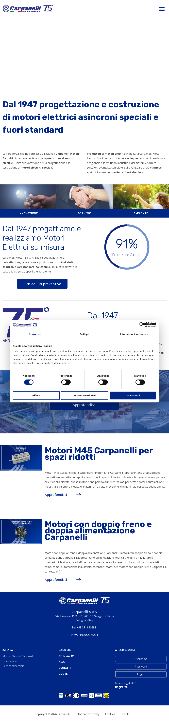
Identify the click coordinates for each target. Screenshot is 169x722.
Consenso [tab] (35, 334)
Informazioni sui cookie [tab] (134, 334)
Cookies (110, 714)
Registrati (121, 687)
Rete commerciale (13, 666)
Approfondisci (84, 404)
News (62, 662)
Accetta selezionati (84, 395)
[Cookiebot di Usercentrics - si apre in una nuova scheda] (141, 324)
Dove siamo (9, 661)
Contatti (65, 668)
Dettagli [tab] (84, 334)
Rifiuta (36, 395)
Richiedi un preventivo (42, 283)
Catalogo (65, 650)
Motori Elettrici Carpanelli (18, 656)
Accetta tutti (133, 395)
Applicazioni (67, 656)
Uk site (63, 673)
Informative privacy (88, 714)
